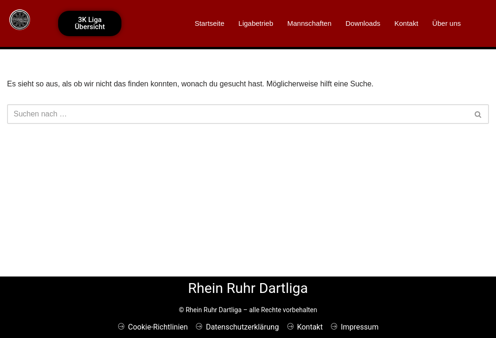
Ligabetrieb (256, 23)
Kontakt (406, 23)
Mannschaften (309, 23)
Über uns (446, 23)
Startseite (209, 23)
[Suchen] (237, 114)
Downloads (363, 23)
